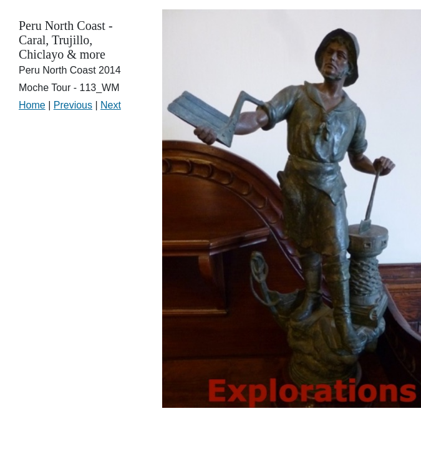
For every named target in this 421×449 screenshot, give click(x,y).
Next (110, 105)
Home (32, 105)
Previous (73, 105)
